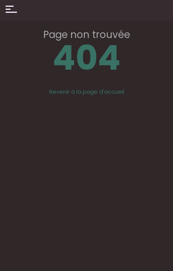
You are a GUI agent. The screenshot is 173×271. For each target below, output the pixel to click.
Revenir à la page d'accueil (86, 92)
